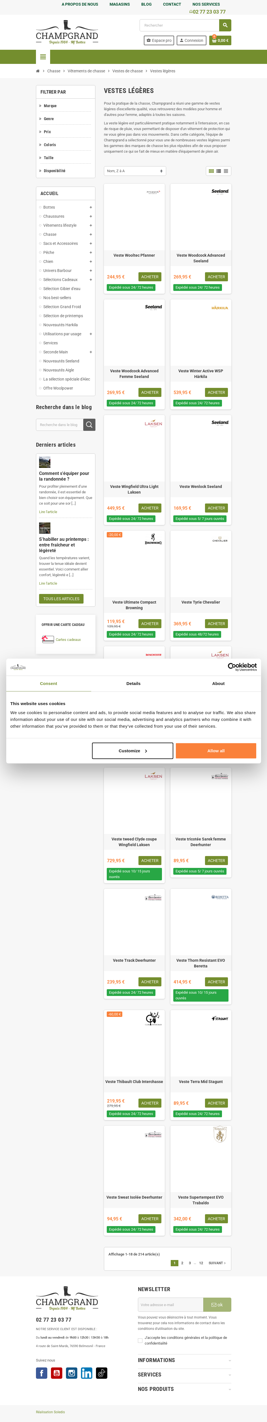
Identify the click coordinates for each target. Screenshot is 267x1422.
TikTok (101, 1373)
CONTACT (172, 4)
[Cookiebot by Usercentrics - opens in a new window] (232, 667)
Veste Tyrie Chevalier (200, 602)
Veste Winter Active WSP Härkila (200, 374)
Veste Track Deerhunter (134, 960)
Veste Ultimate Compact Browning (134, 605)
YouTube (56, 1373)
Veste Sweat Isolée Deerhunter (134, 1197)
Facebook (41, 1373)
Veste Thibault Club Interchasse (134, 1081)
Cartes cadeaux (68, 639)
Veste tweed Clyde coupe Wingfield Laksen (134, 842)
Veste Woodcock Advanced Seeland (201, 258)
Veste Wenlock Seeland (201, 486)
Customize (133, 750)
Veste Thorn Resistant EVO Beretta (200, 963)
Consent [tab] (48, 683)
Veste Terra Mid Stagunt (201, 1081)
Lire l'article (48, 512)
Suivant (218, 1263)
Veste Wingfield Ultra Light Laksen (134, 489)
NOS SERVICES (206, 4)
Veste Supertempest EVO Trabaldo (201, 1200)
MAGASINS (120, 4)
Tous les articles (61, 599)
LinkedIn (86, 1373)
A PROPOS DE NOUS (80, 4)
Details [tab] (134, 683)
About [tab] (218, 683)
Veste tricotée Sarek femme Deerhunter (201, 842)
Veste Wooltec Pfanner (134, 255)
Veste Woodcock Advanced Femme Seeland (134, 374)
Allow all (216, 750)
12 (201, 1263)
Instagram (71, 1373)
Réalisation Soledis (50, 1412)
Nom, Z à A (116, 171)
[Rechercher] (185, 25)
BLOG (146, 4)
